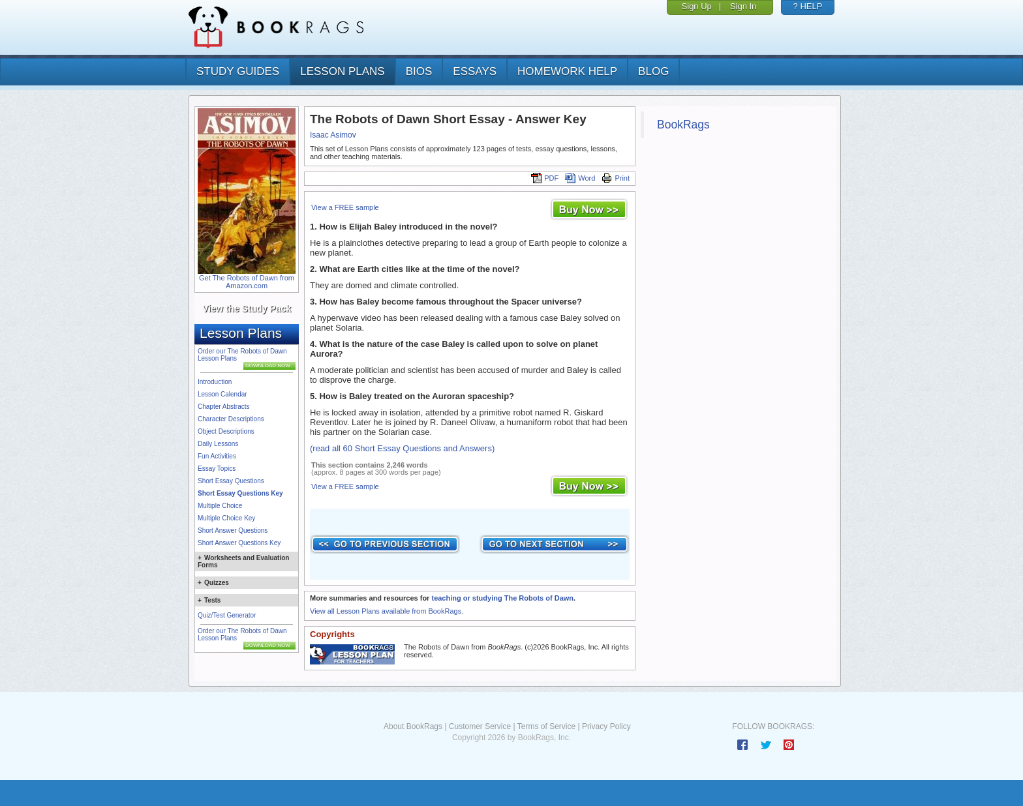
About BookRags (413, 726)
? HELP (808, 6)
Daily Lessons (218, 443)
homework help (567, 71)
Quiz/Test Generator (227, 615)
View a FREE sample (345, 207)
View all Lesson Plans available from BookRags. (386, 611)
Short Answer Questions (232, 530)
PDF (544, 178)
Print (616, 178)
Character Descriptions (231, 419)
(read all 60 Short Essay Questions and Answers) (402, 448)
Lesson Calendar (222, 394)
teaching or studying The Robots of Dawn (502, 598)
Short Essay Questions (231, 481)
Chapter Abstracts (223, 406)
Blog (653, 71)
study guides (237, 71)
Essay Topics (217, 468)
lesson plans (342, 71)
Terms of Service (546, 726)
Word (580, 178)
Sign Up (697, 6)
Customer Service (480, 726)
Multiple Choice (220, 505)
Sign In (743, 6)
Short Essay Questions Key (240, 493)
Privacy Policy (606, 726)
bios (419, 71)
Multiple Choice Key (226, 518)
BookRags (683, 124)
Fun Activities (217, 456)
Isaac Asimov (333, 135)
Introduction (215, 381)
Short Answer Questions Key (239, 542)
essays (474, 71)
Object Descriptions (226, 431)
